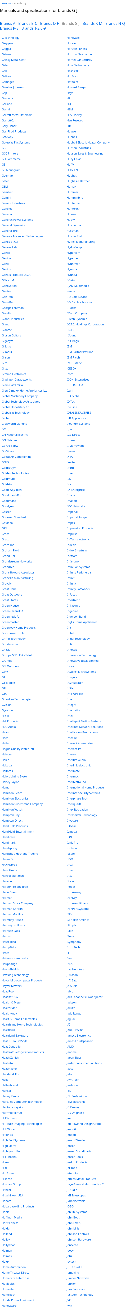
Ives (69, 958)
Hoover (71, 43)
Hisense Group (11, 1184)
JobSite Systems (77, 1212)
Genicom (7, 258)
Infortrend (73, 600)
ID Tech (72, 401)
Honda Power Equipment (18, 1300)
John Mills (73, 1228)
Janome (72, 1052)
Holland (7, 1234)
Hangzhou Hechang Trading (20, 854)
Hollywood (9, 1245)
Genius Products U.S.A (16, 275)
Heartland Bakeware (15, 1035)
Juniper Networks (78, 1278)
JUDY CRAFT (74, 1267)
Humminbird (75, 197)
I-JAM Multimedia (78, 286)
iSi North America (78, 920)
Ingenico (72, 611)
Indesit (71, 545)
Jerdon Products (77, 1162)
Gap (4, 93)
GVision (7, 705)
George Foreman (13, 308)
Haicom (7, 754)
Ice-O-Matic (74, 363)
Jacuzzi (71, 1008)
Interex (71, 754)
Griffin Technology (13, 639)
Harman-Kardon (12, 909)
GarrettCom (9, 120)
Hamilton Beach (12, 793)
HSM (70, 109)
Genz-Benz (9, 302)
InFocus (72, 594)
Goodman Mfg (11, 495)
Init (69, 627)
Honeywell (73, 38)
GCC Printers (10, 153)
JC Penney (73, 1107)
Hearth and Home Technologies (22, 1024)
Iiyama (71, 451)
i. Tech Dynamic (77, 319)
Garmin (6, 109)
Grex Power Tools (13, 633)
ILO (69, 479)
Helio (5, 1080)
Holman (7, 1250)
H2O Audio (9, 727)
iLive (70, 473)
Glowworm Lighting (14, 424)
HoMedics (8, 1284)
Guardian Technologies (17, 699)
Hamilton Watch (12, 809)
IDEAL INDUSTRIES (79, 412)
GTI (4, 688)
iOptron (72, 848)
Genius (6, 269)
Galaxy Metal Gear (13, 60)
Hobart (6, 1201)
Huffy (70, 164)
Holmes (7, 1256)
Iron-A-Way (74, 892)
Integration (74, 710)
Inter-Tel (72, 738)
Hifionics (7, 1135)
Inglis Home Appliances (82, 622)
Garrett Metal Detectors (17, 115)
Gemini (6, 197)
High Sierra (9, 1146)
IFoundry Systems (78, 424)
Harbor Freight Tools (15, 887)
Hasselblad (9, 942)
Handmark (9, 842)
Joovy (70, 1250)
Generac (7, 214)
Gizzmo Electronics (14, 374)
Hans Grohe (9, 870)
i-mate (71, 291)
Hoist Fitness (10, 1223)
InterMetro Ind (76, 782)
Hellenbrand (10, 1085)
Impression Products (80, 528)
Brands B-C (27, 23)
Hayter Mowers (11, 986)
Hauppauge (9, 964)
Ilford (70, 468)
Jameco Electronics (79, 1035)
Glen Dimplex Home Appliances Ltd (24, 390)
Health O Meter (12, 1002)
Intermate (73, 771)
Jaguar (71, 1019)
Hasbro (6, 936)
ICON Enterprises (78, 379)
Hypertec (73, 258)
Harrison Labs (11, 931)
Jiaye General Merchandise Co (86, 1184)
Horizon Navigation (79, 54)
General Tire (9, 231)
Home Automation (14, 1267)
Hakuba (7, 765)
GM (4, 429)
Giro (4, 363)
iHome (71, 440)
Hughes (72, 175)
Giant (5, 324)
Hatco (5, 953)
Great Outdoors (12, 594)
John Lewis (73, 1223)
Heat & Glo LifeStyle (14, 1041)
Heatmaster (9, 1069)
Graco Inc (8, 545)
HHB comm (9, 1118)
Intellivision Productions (82, 732)
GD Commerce (11, 159)
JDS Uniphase (75, 1113)
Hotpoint (72, 82)
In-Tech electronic (78, 539)
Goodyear (8, 506)
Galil (4, 71)
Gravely (6, 583)
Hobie (6, 1212)
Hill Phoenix (9, 1157)
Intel (70, 716)
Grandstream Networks (17, 561)
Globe (5, 418)
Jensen (71, 1146)
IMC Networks (76, 506)
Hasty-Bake (9, 947)
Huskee (72, 214)
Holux (5, 1261)
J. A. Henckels (75, 969)
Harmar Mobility (12, 914)
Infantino (73, 561)
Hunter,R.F (73, 209)
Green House (10, 605)
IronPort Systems (78, 909)
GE (3, 164)
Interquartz (74, 804)
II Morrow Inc (75, 446)
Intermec (73, 776)
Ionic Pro (72, 842)
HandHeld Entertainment (18, 831)
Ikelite (71, 462)
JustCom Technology (80, 1295)
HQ (69, 104)
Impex (71, 523)
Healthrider (9, 1008)
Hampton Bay (11, 815)
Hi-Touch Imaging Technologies (22, 1124)
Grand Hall (9, 556)
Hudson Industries (79, 148)
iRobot (71, 887)
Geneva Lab (9, 247)
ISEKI (70, 914)
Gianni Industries (13, 319)
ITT (69, 953)
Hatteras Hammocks (15, 958)
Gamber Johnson (13, 87)
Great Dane (9, 589)
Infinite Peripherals (79, 572)
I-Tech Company (77, 313)
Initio (70, 644)
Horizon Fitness (77, 49)
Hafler (6, 743)
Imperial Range (77, 517)
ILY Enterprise (76, 490)
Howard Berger (77, 87)
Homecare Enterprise (15, 1278)
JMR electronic (76, 1201)
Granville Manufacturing (17, 578)
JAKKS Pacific (75, 1030)
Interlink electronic (79, 765)
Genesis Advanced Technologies (22, 236)
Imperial (72, 512)
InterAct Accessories (80, 743)
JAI (68, 1024)
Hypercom (73, 253)
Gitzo (5, 368)
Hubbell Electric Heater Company (88, 142)
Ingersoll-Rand (76, 616)
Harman (7, 898)
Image (71, 495)
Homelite (8, 1289)
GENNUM (8, 280)
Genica (6, 253)
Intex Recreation (77, 809)
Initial (70, 633)
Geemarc (8, 175)
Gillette (6, 346)
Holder (6, 1228)
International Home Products (86, 787)
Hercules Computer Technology (22, 1102)
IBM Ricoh (73, 357)
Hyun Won (73, 264)
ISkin (70, 931)
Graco (5, 539)
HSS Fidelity (74, 115)
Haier (5, 760)
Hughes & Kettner (78, 181)
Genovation (9, 286)
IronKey (72, 898)
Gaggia (6, 49)
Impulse (72, 534)
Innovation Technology (81, 655)
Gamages (8, 82)
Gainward (8, 54)
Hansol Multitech (13, 876)
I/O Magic (73, 341)
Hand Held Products (15, 826)
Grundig (7, 661)
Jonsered (72, 1245)
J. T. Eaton (73, 980)
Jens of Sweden (77, 1140)
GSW (5, 672)
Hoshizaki (73, 71)
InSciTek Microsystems (81, 672)
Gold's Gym (9, 468)
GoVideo (7, 523)
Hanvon (7, 881)
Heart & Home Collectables (19, 1019)
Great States (10, 600)
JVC (69, 1300)
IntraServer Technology (82, 815)
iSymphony (74, 942)
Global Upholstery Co (15, 407)
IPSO (70, 859)
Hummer (72, 192)
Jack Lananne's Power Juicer (85, 997)
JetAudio (72, 1173)
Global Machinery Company (20, 396)
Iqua (70, 870)
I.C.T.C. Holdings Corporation (85, 324)
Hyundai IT (74, 275)
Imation (72, 501)
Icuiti (70, 390)
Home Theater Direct (15, 1272)
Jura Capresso (76, 1289)
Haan (5, 732)
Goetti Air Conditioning (17, 457)
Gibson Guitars (11, 335)
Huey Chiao (74, 159)
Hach (5, 738)
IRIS (69, 876)
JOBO (70, 1206)
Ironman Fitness (77, 903)
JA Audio (72, 986)
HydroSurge (74, 247)
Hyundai (72, 269)
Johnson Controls (78, 1234)
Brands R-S (9, 28)
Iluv (69, 484)
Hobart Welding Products (18, 1206)
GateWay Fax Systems (16, 142)
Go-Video (8, 451)
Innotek (72, 650)
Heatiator (8, 1063)
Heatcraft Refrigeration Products (23, 1052)
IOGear (71, 826)
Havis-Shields (10, 969)
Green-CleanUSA (12, 611)
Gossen (6, 512)
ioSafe (71, 854)
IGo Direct (73, 435)
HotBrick (72, 76)
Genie (5, 264)
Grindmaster (10, 644)
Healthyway (9, 1013)
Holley (6, 1239)
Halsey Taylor (10, 782)
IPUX (70, 865)
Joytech (71, 1261)
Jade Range (74, 1013)
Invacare (72, 820)
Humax (71, 186)
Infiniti (71, 578)
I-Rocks (71, 308)
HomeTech (9, 1295)
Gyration (7, 710)
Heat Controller (12, 1046)
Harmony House (12, 920)
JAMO (70, 1046)
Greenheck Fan (11, 616)
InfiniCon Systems (78, 567)
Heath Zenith (10, 1057)
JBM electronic (76, 1102)
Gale (5, 65)
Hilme (5, 1162)
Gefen (6, 181)
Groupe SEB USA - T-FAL (17, 655)
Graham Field (10, 550)
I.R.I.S (70, 330)
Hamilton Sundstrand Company (22, 804)
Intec (70, 699)
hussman (73, 231)
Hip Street (8, 1173)
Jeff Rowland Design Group (84, 1124)
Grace (5, 534)
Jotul (70, 1256)
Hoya (70, 93)
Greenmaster (10, 622)
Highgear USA (11, 1151)
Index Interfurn (77, 550)
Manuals (6, 3)
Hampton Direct (12, 820)
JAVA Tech (73, 1080)
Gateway (7, 137)
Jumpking (73, 1272)
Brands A (7, 23)
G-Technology (10, 38)
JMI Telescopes (76, 1195)
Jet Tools (72, 1168)
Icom (70, 374)
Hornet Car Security (79, 60)
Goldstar (7, 484)
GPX (4, 528)
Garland (7, 104)
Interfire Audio (76, 760)
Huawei (72, 131)
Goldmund (9, 479)
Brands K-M (92, 23)
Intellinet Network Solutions (85, 727)
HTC (69, 126)
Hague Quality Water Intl (18, 749)
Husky (71, 220)
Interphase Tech (77, 798)
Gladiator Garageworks (17, 379)
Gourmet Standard (14, 517)
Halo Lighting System (15, 776)
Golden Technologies (15, 473)
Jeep (69, 1118)
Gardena (7, 98)
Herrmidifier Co (12, 1113)
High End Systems (13, 1140)
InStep (71, 688)
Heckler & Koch (11, 1074)
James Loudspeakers (80, 1041)
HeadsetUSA (10, 997)
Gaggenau (8, 43)
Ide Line (72, 407)
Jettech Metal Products (81, 1179)
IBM (69, 346)
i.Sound (72, 335)
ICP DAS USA (75, 385)
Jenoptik (72, 1135)
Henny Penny (10, 1096)
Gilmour (7, 352)
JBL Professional (77, 1096)
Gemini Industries (13, 203)
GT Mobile (8, 683)
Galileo (6, 76)
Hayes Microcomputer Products (22, 980)
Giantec (7, 330)
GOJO (5, 462)
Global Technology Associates (21, 401)
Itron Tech (73, 947)
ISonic (71, 936)
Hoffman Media (12, 1217)
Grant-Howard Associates (18, 572)
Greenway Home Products (19, 627)
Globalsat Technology (16, 412)
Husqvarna (74, 225)
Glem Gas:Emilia (12, 385)
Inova (70, 666)
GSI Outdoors (10, 666)
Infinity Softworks (78, 589)
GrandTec (8, 567)
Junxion (72, 1284)
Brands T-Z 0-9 (33, 28)
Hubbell (72, 137)
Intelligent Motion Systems (84, 721)
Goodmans (9, 501)
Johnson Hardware (79, 1239)
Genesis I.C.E (10, 242)
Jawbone (72, 1085)
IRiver (70, 881)
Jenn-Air (72, 1129)
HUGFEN (72, 170)
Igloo (70, 429)
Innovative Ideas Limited (83, 661)
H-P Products (10, 721)
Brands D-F (49, 23)
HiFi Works (9, 1129)
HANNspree (9, 865)
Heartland (8, 1030)
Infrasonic (73, 605)
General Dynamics (13, 225)
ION (69, 837)
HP (69, 98)
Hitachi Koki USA (12, 1195)
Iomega (72, 831)
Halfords (7, 771)
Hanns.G (7, 859)
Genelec (7, 209)
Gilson (6, 357)
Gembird (7, 192)
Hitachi (6, 1190)
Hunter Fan (74, 203)
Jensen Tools (75, 1157)
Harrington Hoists (13, 925)
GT (3, 677)
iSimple (71, 925)
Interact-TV (74, 749)
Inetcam (72, 556)
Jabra (70, 991)
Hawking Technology (15, 975)
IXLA (70, 964)
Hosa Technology (78, 65)
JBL (69, 1091)
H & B (5, 716)
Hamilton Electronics (15, 798)
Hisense (7, 1179)
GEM (5, 186)
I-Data (71, 280)
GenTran (7, 297)
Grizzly (6, 650)
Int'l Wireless (75, 694)
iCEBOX (71, 368)
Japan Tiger (74, 1057)
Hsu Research (75, 120)
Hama (6, 787)
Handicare (8, 837)
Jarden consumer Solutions (84, 1063)
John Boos (73, 1217)
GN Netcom (9, 440)
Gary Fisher (9, 126)
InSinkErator (75, 683)
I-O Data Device (77, 297)
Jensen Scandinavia (79, 1151)
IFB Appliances (76, 418)
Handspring (9, 848)
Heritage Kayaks (12, 1107)
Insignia (72, 677)
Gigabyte (7, 341)
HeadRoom (9, 991)
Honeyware (9, 1306)
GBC (4, 148)
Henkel (6, 1091)
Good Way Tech (12, 490)
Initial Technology (78, 639)
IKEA (70, 457)
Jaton (70, 1074)
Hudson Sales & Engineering (85, 153)
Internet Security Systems (83, 793)
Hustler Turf (74, 236)
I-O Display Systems (79, 302)
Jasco (70, 1069)
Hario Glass (9, 892)
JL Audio (72, 1190)
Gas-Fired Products (14, 131)
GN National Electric (15, 435)
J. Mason (72, 975)
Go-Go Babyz (10, 446)
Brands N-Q (115, 23)
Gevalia (6, 313)
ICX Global (73, 396)
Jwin (69, 1306)
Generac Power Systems (17, 220)
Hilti (4, 1168)
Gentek (6, 291)
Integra (71, 705)
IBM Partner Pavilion (80, 352)
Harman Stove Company (17, 903)
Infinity (71, 583)
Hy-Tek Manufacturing (81, 242)
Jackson (72, 1002)
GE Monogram (11, 170)
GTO (4, 694)
